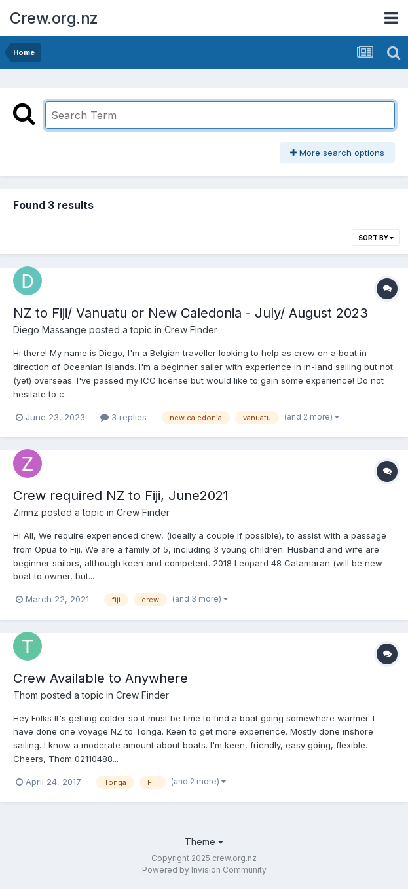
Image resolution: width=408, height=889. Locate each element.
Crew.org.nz (54, 18)
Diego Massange (49, 329)
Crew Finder (190, 329)
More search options (337, 152)
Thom (25, 694)
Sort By (376, 238)
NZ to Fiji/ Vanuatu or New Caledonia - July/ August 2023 (190, 313)
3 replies (123, 417)
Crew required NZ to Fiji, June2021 (121, 495)
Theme (204, 841)
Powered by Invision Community (204, 870)
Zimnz (26, 512)
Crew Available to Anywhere (100, 678)
